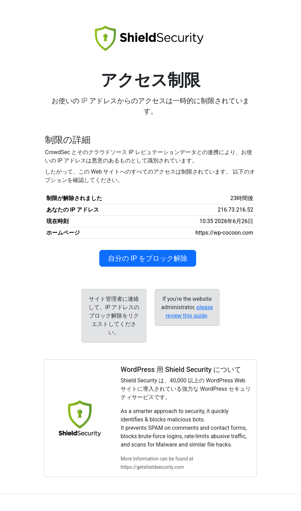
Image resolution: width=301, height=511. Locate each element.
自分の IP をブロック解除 (147, 258)
